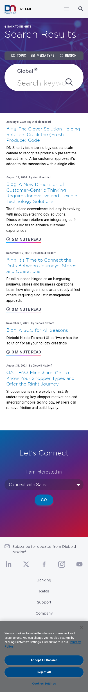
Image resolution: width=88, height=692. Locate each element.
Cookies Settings (44, 683)
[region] (44, 656)
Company (44, 613)
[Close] (81, 627)
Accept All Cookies (44, 660)
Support (44, 602)
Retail (44, 591)
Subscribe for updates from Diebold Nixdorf (44, 549)
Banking (44, 580)
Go (44, 500)
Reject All (44, 672)
